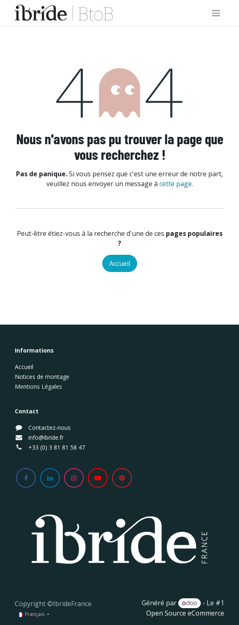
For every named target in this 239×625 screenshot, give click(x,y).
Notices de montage (42, 377)
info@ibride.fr (46, 437)
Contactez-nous (49, 427)
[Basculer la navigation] (216, 12)
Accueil (119, 263)
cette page (175, 183)
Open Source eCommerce (185, 613)
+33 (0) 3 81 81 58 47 (56, 447)
